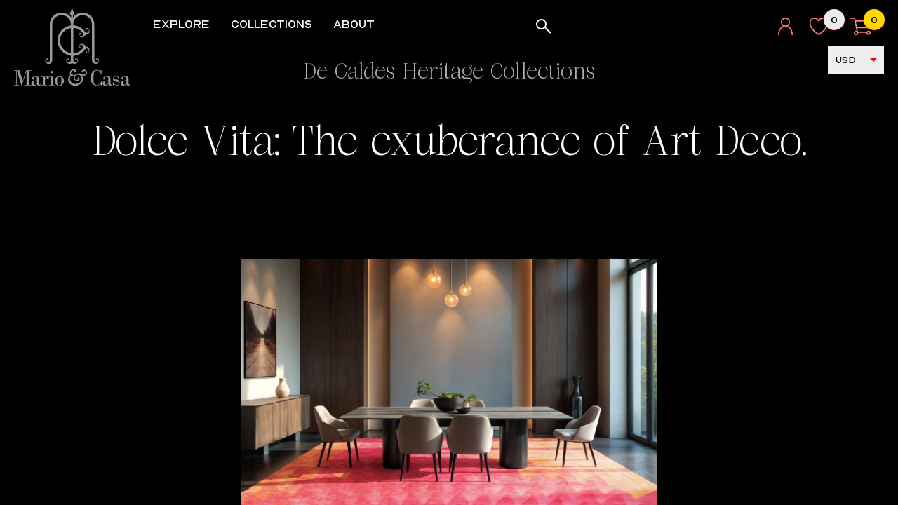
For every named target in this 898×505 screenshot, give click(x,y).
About (358, 24)
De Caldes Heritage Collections (449, 73)
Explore (186, 24)
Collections (276, 24)
